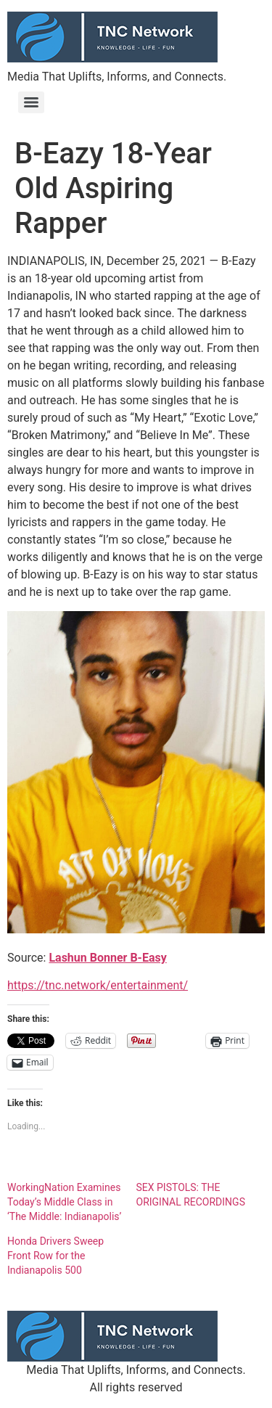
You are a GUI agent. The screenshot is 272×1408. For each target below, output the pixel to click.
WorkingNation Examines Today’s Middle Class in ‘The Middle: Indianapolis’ (64, 1202)
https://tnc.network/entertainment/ (97, 985)
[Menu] (31, 102)
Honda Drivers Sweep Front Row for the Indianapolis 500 (55, 1255)
